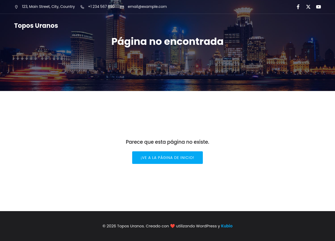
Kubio (227, 226)
